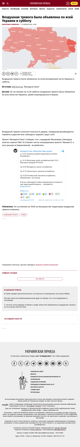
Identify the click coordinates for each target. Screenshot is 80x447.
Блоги (70, 9)
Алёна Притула (36, 430)
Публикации (15, 9)
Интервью (34, 9)
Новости (5, 9)
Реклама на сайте (37, 371)
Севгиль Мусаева (60, 428)
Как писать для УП (37, 387)
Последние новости (13, 319)
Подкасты (50, 9)
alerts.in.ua (17, 87)
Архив (77, 9)
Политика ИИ (35, 379)
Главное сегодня (9, 273)
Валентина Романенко (11, 24)
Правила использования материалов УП (46, 376)
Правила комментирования (47, 265)
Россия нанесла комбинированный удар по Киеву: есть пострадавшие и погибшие (36, 299)
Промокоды (35, 392)
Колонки (24, 9)
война (23, 214)
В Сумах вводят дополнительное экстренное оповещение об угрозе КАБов (37, 294)
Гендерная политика (38, 382)
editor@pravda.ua (60, 430)
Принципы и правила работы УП (42, 384)
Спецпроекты (61, 9)
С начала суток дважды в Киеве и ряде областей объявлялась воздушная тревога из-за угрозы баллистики (40, 306)
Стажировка (35, 389)
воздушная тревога (11, 214)
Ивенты (42, 9)
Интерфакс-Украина (34, 406)
